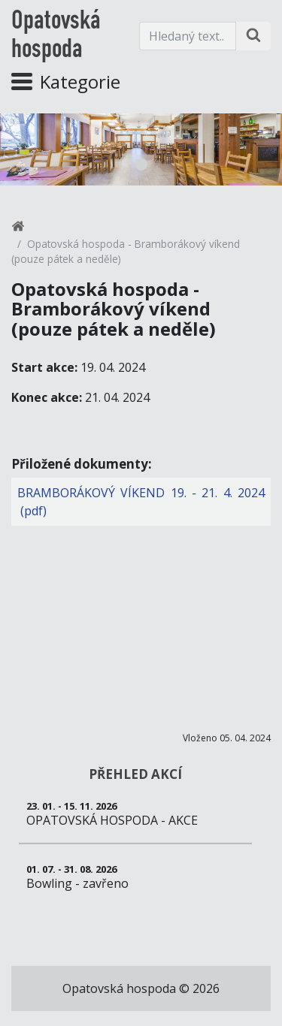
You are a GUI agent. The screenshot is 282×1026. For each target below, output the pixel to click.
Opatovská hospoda (56, 36)
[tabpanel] (141, 149)
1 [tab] (141, 164)
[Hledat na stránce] (253, 36)
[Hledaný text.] (187, 36)
